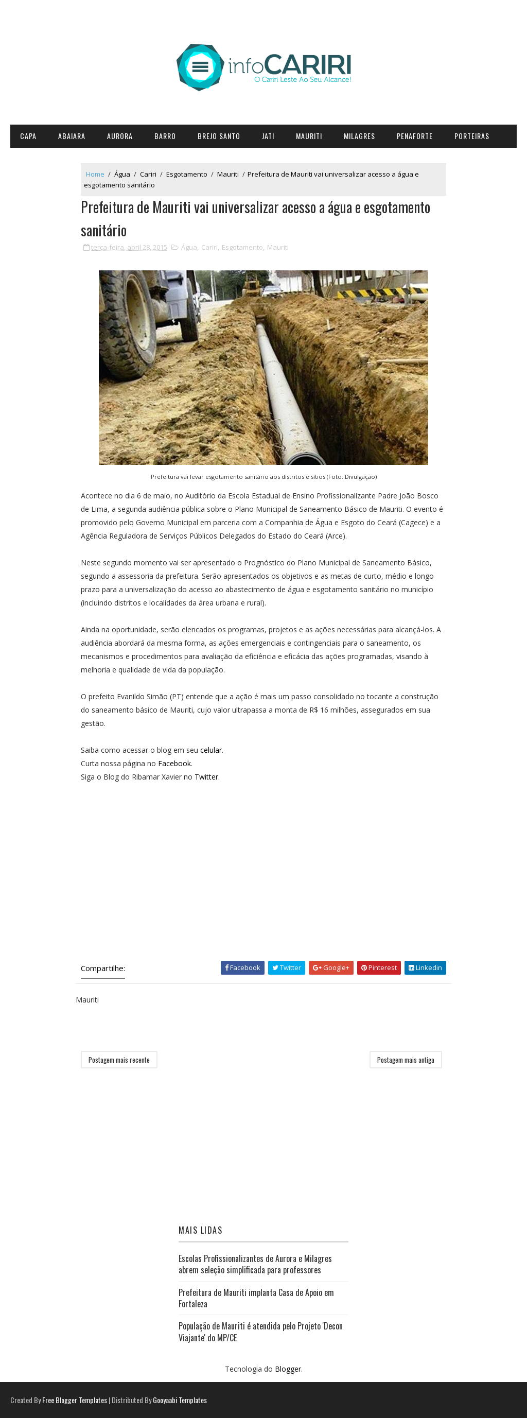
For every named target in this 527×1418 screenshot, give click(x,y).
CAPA (28, 135)
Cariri (148, 174)
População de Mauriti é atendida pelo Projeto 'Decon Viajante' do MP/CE (261, 1331)
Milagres (359, 135)
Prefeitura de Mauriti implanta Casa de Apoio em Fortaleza (256, 1298)
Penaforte (415, 135)
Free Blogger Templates (74, 1399)
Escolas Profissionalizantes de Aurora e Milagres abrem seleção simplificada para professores (255, 1264)
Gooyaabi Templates (180, 1399)
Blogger (288, 1369)
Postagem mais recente (119, 1059)
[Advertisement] (263, 869)
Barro (165, 135)
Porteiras (471, 135)
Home (95, 174)
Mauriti (309, 135)
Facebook (174, 763)
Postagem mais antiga (405, 1059)
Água (122, 174)
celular (211, 750)
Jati (268, 135)
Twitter (206, 777)
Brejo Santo (219, 135)
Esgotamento (186, 174)
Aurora (120, 135)
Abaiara (71, 135)
